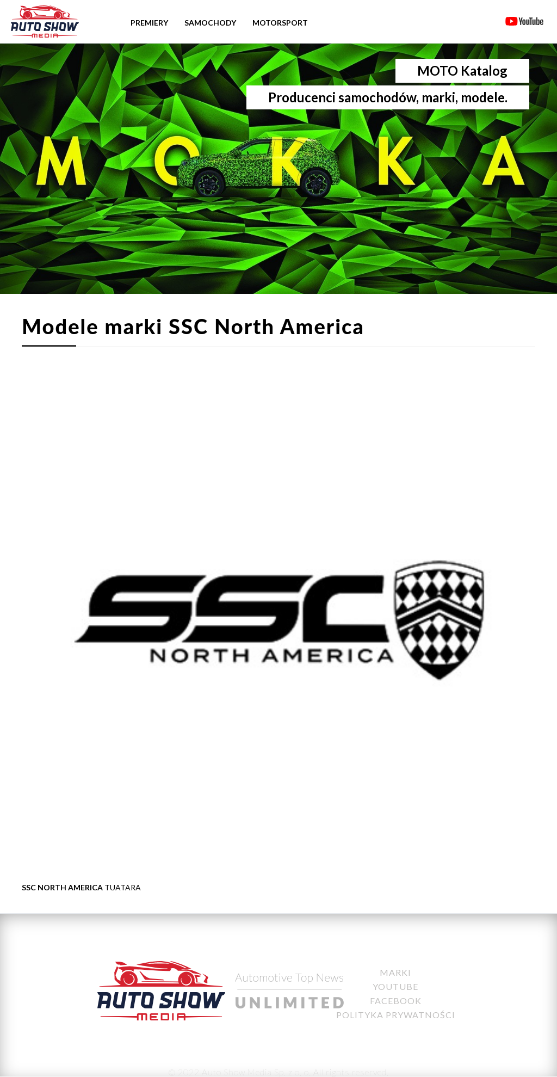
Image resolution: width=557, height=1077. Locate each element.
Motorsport (280, 22)
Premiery (149, 22)
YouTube (395, 986)
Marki (395, 972)
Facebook (396, 1000)
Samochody (210, 22)
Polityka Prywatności (395, 1015)
